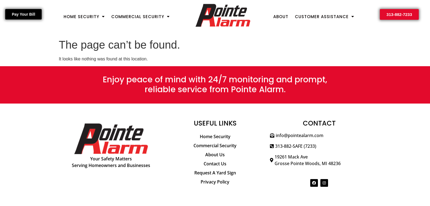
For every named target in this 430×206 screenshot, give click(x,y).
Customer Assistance (324, 16)
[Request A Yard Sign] (215, 172)
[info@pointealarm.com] (319, 137)
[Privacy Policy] (215, 181)
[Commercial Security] (215, 145)
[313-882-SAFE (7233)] (319, 148)
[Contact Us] (215, 163)
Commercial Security (140, 16)
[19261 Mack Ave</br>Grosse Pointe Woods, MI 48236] (319, 162)
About (280, 17)
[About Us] (215, 154)
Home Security (84, 16)
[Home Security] (215, 136)
